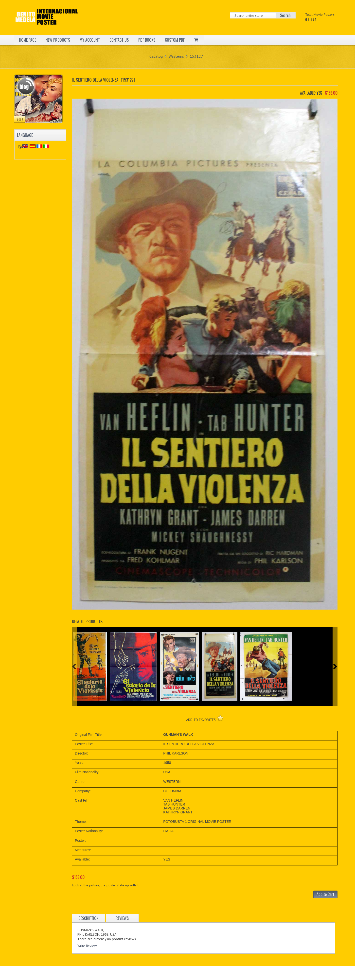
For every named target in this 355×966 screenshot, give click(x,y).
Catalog (156, 56)
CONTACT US (119, 40)
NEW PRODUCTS (58, 40)
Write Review (87, 946)
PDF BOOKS (146, 40)
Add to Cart (325, 894)
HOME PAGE (27, 40)
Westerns (176, 56)
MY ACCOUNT (90, 40)
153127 (196, 56)
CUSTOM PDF (175, 40)
